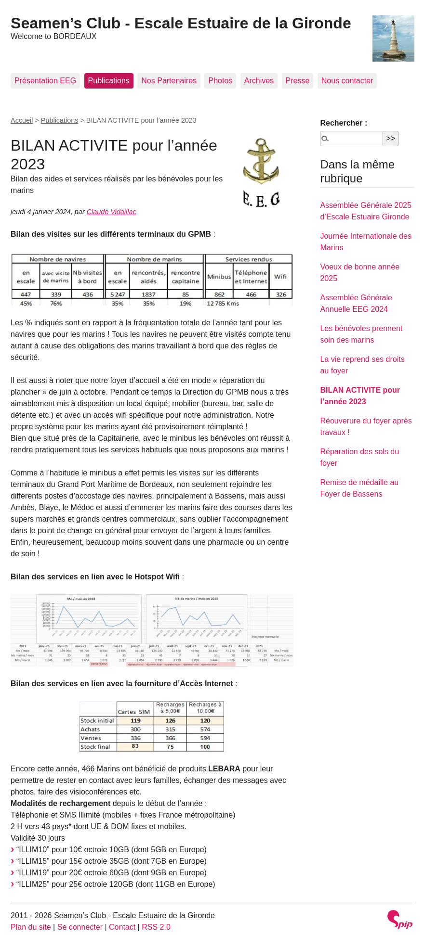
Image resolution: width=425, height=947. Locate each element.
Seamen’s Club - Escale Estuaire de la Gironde (181, 23)
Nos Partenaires (169, 81)
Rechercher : (343, 123)
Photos (220, 81)
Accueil (22, 120)
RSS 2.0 (156, 927)
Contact (122, 927)
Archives (259, 81)
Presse (298, 81)
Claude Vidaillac (111, 212)
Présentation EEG (45, 81)
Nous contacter (347, 81)
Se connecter (80, 927)
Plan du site (31, 927)
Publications (109, 81)
